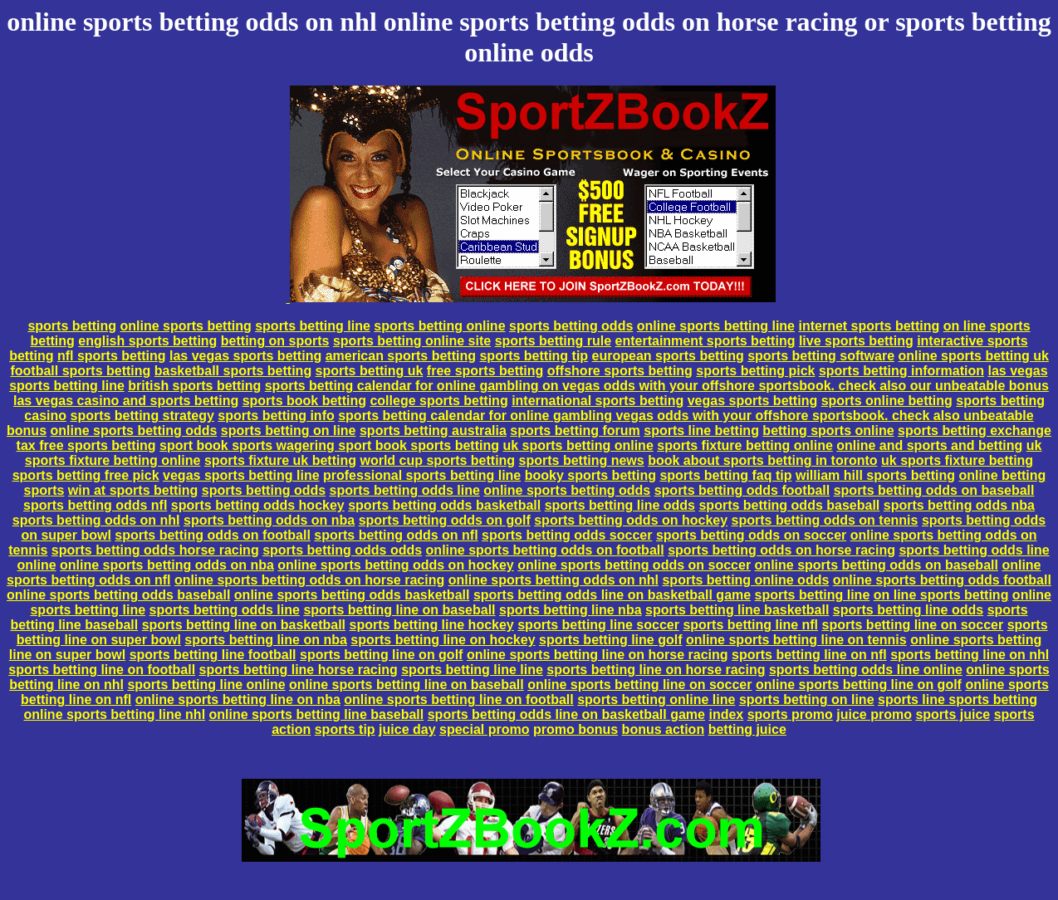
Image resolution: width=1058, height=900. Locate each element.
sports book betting (304, 401)
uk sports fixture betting (957, 460)
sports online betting (887, 401)
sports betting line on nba (265, 640)
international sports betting (597, 401)
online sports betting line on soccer (639, 684)
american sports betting (401, 356)
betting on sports (275, 341)
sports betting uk (370, 371)
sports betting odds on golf (445, 520)
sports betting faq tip (725, 475)
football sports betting (80, 371)
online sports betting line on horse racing (597, 655)
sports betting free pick (85, 475)
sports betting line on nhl (969, 655)
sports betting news (581, 460)
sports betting (71, 326)
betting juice (747, 729)
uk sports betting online (577, 445)
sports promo (790, 714)
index (725, 714)
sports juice (952, 714)
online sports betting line (716, 326)
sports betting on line (288, 430)
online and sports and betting (929, 445)
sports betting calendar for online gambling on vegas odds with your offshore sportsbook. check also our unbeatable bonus (657, 386)
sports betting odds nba (959, 505)
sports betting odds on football (213, 535)
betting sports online (828, 430)
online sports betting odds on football (545, 550)
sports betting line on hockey (442, 640)
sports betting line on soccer (913, 625)
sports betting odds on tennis (825, 520)
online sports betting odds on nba (167, 565)
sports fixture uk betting (280, 460)
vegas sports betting (752, 401)
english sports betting (147, 341)
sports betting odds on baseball (934, 490)
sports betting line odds (620, 505)
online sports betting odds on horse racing (309, 580)
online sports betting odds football (942, 580)
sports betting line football (213, 655)
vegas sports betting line (241, 475)
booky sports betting (590, 475)
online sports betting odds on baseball (876, 565)
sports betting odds (571, 326)
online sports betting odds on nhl (553, 580)
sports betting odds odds (342, 550)
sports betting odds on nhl (96, 520)
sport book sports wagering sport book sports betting (329, 445)
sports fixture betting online (745, 445)
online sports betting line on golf (859, 684)
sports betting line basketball (737, 610)
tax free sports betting (86, 445)
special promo (484, 729)
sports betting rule (553, 341)
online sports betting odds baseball (118, 595)
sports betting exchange (974, 430)
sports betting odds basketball (444, 505)
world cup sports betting (437, 460)
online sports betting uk (974, 356)
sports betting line (312, 326)
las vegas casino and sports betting (125, 401)
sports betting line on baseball (399, 610)
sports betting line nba (570, 610)
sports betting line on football (101, 670)
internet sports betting (868, 326)
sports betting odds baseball (788, 505)
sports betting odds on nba (269, 520)
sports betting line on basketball (243, 625)
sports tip (345, 729)
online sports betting (186, 326)
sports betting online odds (745, 580)
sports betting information (901, 371)
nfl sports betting (111, 356)
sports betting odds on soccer (751, 535)
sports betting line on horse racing (655, 670)
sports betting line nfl (750, 625)
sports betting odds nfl (95, 505)
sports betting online (439, 326)
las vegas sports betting (245, 356)
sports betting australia (433, 430)
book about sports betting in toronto (762, 460)
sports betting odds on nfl (396, 535)
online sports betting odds (134, 430)
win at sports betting (133, 490)
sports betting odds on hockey (630, 520)
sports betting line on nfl (809, 655)
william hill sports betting (875, 475)
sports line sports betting (957, 699)
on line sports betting (941, 595)
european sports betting (668, 356)
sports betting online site (412, 341)
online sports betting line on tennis (796, 640)
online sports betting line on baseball (406, 684)
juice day (407, 729)
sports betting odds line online (865, 670)
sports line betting (701, 430)
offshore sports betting (620, 371)
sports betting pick (755, 371)
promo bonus (575, 729)
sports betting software (820, 356)
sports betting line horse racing (298, 670)
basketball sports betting (232, 371)
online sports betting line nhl (114, 714)
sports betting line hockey (432, 625)
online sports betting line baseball (316, 714)
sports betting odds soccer (567, 535)
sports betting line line (472, 670)
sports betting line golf (610, 640)
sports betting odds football (742, 490)
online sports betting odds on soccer (634, 565)
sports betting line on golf (381, 655)
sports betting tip (533, 356)
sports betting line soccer (598, 625)
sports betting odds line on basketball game (612, 595)
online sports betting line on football (458, 699)
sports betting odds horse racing (155, 550)
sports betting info (276, 415)
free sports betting (485, 371)
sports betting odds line (405, 490)
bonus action (663, 729)
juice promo (874, 714)
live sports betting (856, 341)
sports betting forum (574, 430)
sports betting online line (656, 699)
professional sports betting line (422, 475)
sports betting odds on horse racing (781, 550)
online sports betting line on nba (237, 699)
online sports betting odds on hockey (395, 565)
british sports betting (194, 386)
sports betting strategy (141, 415)
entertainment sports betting (705, 341)
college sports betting (438, 401)
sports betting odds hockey (258, 505)
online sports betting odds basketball (352, 595)
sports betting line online (206, 684)
